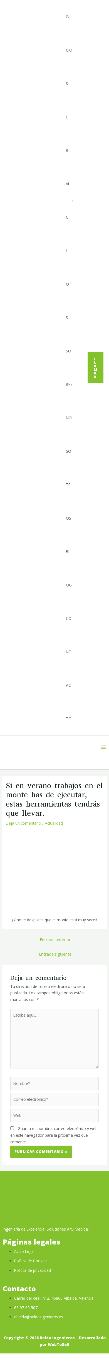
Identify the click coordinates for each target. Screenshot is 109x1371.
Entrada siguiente (55, 954)
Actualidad (54, 823)
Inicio (69, 33)
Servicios (67, 200)
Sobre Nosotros (69, 434)
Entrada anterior (55, 939)
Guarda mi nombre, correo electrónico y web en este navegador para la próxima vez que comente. (54, 1135)
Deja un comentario (23, 823)
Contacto (68, 668)
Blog (69, 568)
